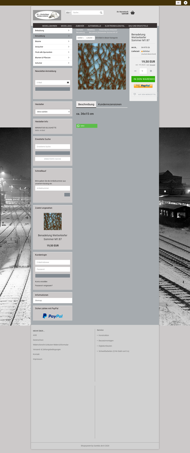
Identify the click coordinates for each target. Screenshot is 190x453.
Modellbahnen (49, 26)
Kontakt (36, 358)
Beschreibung (86, 108)
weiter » (81, 42)
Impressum (37, 363)
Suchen (52, 157)
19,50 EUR (53, 249)
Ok (178, 3)
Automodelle (94, 26)
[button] (86, 130)
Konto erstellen (41, 285)
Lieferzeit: (134, 55)
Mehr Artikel (40, 134)
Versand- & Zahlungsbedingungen (47, 353)
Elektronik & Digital (115, 26)
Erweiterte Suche (52, 163)
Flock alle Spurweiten (43, 56)
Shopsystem (86, 450)
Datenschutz (38, 344)
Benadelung (40, 40)
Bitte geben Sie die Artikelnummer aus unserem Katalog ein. (50, 186)
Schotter (38, 67)
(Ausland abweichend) (148, 58)
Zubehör (80, 26)
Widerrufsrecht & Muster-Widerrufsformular (50, 348)
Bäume (38, 45)
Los (67, 198)
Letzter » (90, 42)
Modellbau (66, 26)
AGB (35, 339)
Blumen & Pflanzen (43, 61)
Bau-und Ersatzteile (138, 26)
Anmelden (52, 93)
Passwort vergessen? (44, 289)
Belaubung (39, 34)
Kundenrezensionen (110, 108)
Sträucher (39, 51)
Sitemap (38, 304)
